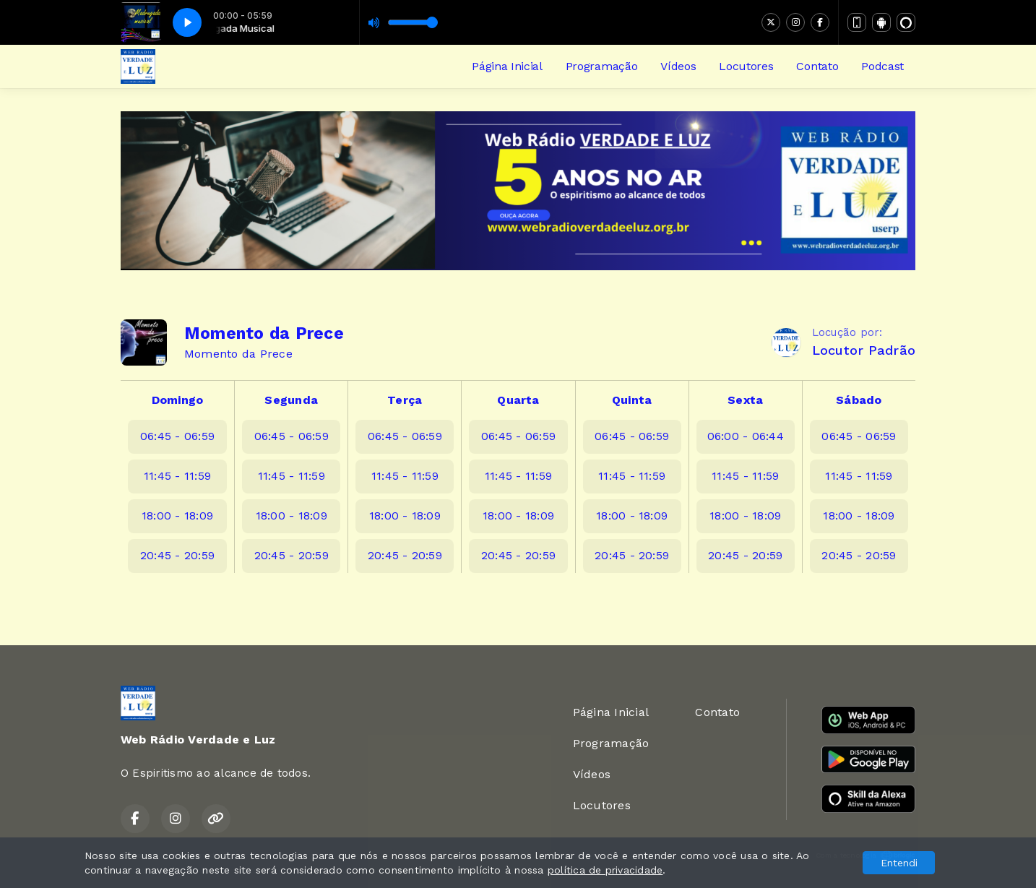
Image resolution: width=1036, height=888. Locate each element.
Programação (601, 66)
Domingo (178, 400)
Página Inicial (507, 66)
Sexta (745, 400)
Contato (817, 66)
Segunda (291, 400)
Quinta (632, 400)
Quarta (518, 400)
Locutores (746, 66)
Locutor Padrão (863, 350)
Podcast (882, 66)
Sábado (858, 400)
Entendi (899, 862)
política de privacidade (605, 870)
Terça (404, 400)
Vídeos (678, 66)
